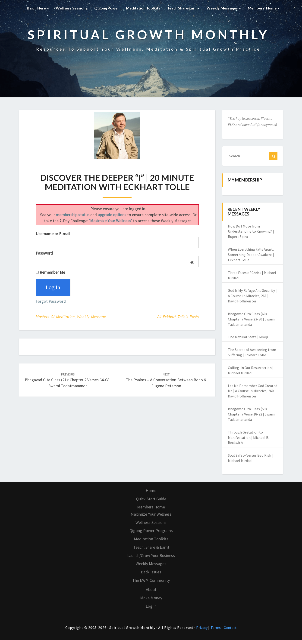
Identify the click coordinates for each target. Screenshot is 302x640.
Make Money (151, 597)
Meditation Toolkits (143, 8)
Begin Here (38, 8)
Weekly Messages (224, 8)
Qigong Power (106, 8)
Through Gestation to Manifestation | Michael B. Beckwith (248, 437)
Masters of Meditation (55, 316)
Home (151, 490)
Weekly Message (91, 316)
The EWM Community (151, 580)
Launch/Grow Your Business (151, 555)
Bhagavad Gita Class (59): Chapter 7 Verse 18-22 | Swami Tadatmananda (251, 414)
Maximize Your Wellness (151, 514)
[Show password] (191, 261)
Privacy (202, 627)
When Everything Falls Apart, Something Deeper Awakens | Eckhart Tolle (251, 254)
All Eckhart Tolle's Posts (178, 316)
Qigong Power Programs (151, 530)
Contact (230, 627)
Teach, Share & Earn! (151, 547)
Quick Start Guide (151, 499)
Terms (216, 627)
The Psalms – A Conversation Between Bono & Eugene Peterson (166, 380)
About (151, 589)
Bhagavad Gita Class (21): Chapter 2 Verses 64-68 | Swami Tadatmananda (68, 380)
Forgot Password (51, 301)
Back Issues (151, 572)
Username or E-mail (53, 233)
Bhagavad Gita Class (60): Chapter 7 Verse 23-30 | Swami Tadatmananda (251, 319)
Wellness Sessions (71, 8)
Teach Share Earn (183, 8)
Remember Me (50, 272)
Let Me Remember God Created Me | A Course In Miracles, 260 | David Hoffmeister (252, 391)
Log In (151, 606)
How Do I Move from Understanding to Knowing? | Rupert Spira (251, 231)
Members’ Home (264, 8)
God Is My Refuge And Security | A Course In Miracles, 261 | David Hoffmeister (252, 295)
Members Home (151, 507)
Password (44, 253)
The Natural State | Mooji (248, 337)
